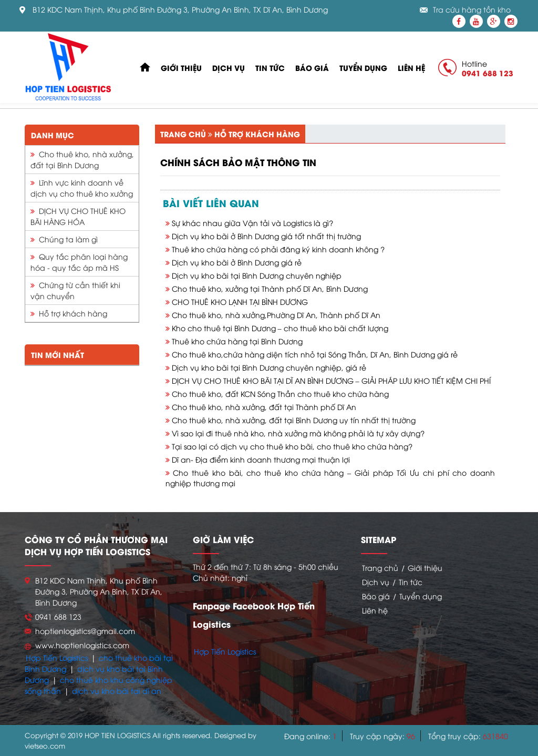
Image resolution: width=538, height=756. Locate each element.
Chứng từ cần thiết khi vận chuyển (75, 290)
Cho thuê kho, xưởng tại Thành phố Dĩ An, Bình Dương (270, 288)
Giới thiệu (181, 67)
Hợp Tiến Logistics (57, 657)
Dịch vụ (228, 67)
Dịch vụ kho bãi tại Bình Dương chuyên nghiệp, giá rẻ (269, 367)
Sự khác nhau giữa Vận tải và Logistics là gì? (252, 223)
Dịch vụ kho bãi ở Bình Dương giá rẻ (237, 262)
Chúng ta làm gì (64, 239)
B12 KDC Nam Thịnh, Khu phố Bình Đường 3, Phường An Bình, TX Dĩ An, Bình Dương (180, 9)
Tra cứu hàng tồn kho (472, 9)
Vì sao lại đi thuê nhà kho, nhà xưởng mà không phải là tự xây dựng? (298, 433)
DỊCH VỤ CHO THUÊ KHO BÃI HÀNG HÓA (78, 216)
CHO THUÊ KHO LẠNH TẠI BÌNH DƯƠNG (240, 302)
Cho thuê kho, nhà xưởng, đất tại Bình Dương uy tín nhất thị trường (294, 420)
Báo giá (312, 67)
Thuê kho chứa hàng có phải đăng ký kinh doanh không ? (278, 249)
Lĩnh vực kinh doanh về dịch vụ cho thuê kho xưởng (81, 187)
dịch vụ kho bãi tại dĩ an (116, 691)
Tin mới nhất (57, 354)
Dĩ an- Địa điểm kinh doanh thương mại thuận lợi (261, 459)
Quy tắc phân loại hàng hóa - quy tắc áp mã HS (79, 261)
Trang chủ (183, 133)
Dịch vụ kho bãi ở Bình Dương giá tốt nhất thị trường (266, 236)
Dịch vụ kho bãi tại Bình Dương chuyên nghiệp (257, 275)
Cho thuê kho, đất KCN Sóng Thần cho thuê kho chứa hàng (280, 394)
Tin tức (270, 67)
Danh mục (52, 134)
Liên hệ (411, 67)
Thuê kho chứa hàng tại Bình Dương (237, 341)
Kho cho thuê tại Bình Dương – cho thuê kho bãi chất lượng (280, 328)
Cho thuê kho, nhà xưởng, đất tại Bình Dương (82, 159)
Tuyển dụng (363, 67)
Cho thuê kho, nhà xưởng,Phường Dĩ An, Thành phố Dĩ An (276, 315)
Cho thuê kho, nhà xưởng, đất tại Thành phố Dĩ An (264, 407)
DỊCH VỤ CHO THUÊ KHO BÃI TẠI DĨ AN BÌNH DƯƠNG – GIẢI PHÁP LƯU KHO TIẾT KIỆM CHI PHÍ (331, 380)
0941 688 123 (487, 73)
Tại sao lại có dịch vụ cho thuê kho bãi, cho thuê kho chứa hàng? (292, 446)
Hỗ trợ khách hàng (68, 313)
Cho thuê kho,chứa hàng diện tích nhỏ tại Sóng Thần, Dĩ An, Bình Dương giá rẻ (315, 354)
